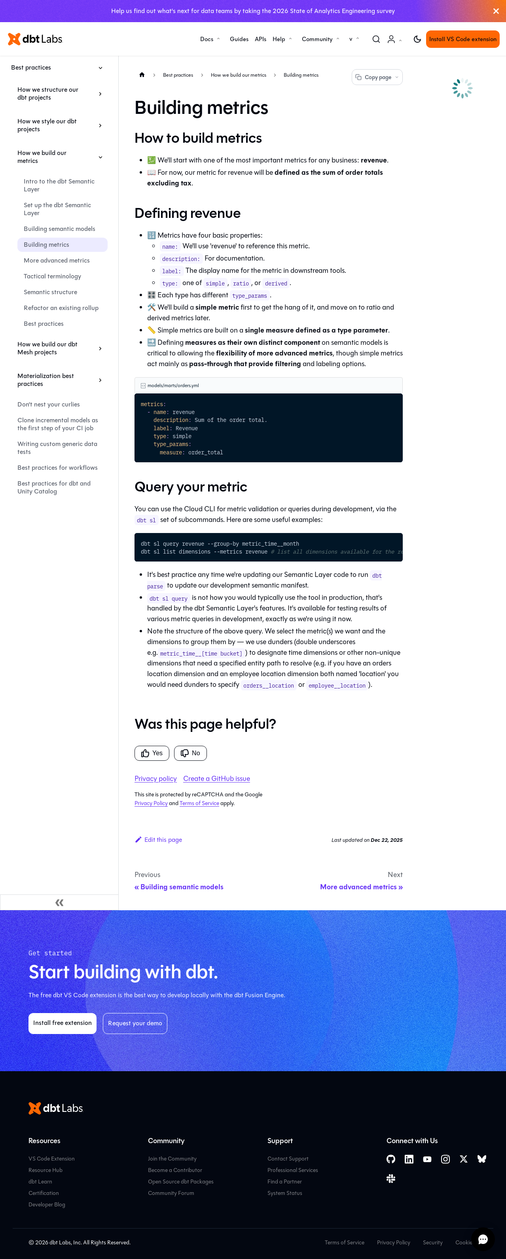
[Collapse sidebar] (59, 902)
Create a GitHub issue (216, 778)
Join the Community (172, 1159)
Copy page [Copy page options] (377, 77)
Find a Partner (284, 1182)
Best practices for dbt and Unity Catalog (54, 487)
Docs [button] (206, 39)
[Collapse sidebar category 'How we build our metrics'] (100, 157)
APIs (260, 39)
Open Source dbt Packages (181, 1182)
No (190, 753)
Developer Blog (46, 1204)
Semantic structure (50, 292)
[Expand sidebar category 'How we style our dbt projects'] (100, 125)
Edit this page (158, 839)
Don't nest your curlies (48, 404)
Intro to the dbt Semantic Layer (59, 185)
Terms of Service (199, 803)
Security (433, 1242)
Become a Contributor (175, 1170)
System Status (284, 1193)
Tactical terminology (52, 276)
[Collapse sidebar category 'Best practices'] (100, 67)
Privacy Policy (151, 803)
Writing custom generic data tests (57, 447)
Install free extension (62, 1022)
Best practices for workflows (57, 467)
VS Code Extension (51, 1159)
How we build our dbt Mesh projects (47, 348)
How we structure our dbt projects (47, 93)
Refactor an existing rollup (61, 307)
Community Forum (171, 1193)
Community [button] (317, 39)
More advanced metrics (57, 260)
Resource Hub (45, 1170)
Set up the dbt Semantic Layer (57, 208)
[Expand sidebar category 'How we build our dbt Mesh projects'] (100, 348)
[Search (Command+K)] (376, 39)
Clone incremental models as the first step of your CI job (57, 424)
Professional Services (292, 1170)
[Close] (496, 11)
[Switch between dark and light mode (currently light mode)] (417, 39)
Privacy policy (156, 778)
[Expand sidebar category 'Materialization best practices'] (100, 380)
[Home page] (142, 74)
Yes (152, 753)
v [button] (350, 38)
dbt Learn (40, 1182)
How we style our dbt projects (47, 125)
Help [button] (279, 39)
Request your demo (135, 1023)
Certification (43, 1193)
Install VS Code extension (463, 39)
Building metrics (46, 244)
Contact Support (288, 1159)
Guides (239, 39)
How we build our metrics (41, 156)
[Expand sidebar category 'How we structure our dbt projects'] (100, 93)
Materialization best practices (45, 379)
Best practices (31, 67)
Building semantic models (59, 228)
